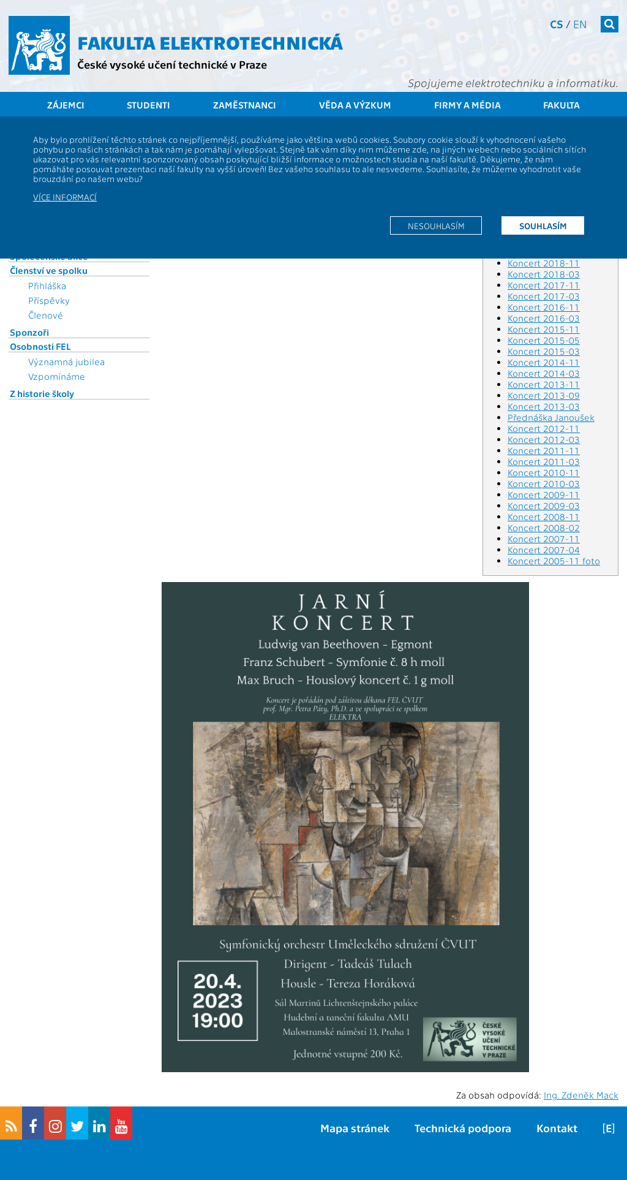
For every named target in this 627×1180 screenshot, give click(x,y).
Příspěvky (49, 300)
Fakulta (561, 104)
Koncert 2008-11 (544, 516)
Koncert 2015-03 (544, 351)
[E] (609, 1127)
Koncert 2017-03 (544, 295)
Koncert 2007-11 (544, 538)
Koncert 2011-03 (544, 461)
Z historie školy (42, 393)
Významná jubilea (66, 361)
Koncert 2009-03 (544, 505)
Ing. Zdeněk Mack (581, 1094)
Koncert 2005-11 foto (554, 560)
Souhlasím (543, 225)
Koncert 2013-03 (544, 406)
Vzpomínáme (56, 376)
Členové (45, 314)
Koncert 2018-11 (544, 262)
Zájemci (65, 104)
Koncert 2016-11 (544, 306)
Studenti (148, 104)
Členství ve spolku (49, 270)
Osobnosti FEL (40, 346)
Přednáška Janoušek (551, 417)
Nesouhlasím (436, 225)
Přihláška (47, 285)
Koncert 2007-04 (544, 549)
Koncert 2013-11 (544, 384)
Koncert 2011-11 (544, 450)
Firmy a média (467, 104)
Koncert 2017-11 (544, 284)
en (580, 23)
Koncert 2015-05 (544, 340)
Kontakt (556, 1127)
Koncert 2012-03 (544, 439)
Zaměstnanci (244, 104)
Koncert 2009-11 (544, 494)
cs (556, 23)
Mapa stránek (354, 1127)
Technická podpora (463, 1127)
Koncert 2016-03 (544, 317)
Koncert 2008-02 (544, 527)
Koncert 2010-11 (544, 472)
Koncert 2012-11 (544, 428)
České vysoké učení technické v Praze (172, 64)
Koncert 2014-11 (544, 362)
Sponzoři (29, 332)
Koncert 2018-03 (544, 273)
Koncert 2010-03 (544, 483)
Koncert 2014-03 (544, 373)
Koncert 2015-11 (544, 329)
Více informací (65, 197)
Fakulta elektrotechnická (210, 42)
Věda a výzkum (355, 104)
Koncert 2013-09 (544, 395)
